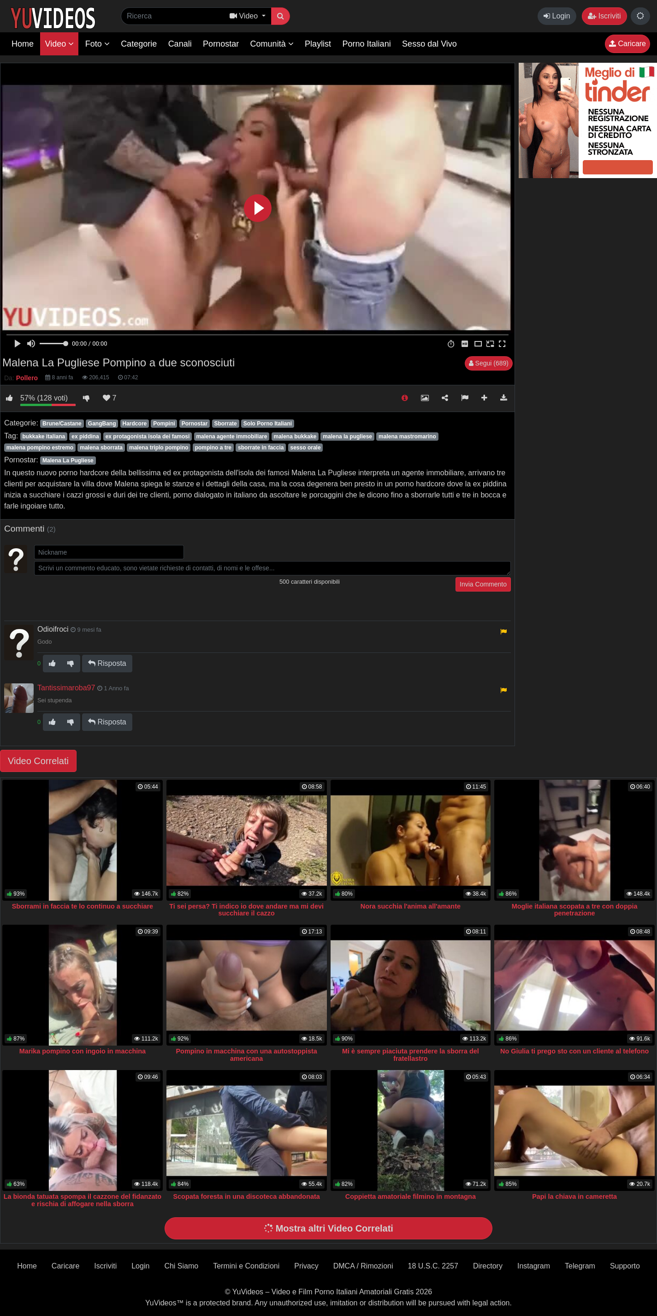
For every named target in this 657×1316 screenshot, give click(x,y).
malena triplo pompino (159, 447)
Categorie (139, 43)
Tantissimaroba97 (66, 688)
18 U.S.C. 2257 (433, 1266)
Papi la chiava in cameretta (574, 1196)
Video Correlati (38, 761)
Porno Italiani (367, 43)
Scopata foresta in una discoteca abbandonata (246, 1196)
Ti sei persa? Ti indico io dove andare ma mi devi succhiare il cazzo (246, 910)
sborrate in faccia (261, 447)
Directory (488, 1266)
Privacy (306, 1266)
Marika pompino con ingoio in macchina (82, 1051)
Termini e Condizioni (246, 1266)
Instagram (533, 1266)
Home (23, 43)
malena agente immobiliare (231, 436)
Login (557, 16)
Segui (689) (489, 363)
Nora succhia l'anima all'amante (411, 906)
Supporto (625, 1266)
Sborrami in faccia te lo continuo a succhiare (82, 906)
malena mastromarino (407, 436)
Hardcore (135, 423)
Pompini (164, 423)
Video (59, 43)
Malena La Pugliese (68, 460)
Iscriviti (604, 16)
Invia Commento (483, 584)
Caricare (627, 44)
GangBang (102, 423)
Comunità (272, 43)
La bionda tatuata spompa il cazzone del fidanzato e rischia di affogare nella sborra (82, 1200)
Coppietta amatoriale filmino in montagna (410, 1196)
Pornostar (221, 43)
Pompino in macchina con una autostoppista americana (246, 1054)
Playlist (318, 43)
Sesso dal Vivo (429, 43)
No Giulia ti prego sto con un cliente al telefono (574, 1051)
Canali (180, 43)
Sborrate (225, 423)
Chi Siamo (181, 1266)
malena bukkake (295, 436)
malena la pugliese (347, 436)
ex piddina (85, 436)
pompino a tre (213, 447)
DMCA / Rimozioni (363, 1266)
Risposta (107, 663)
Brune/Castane (62, 423)
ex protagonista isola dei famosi (148, 436)
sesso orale (305, 447)
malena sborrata (101, 447)
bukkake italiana (43, 436)
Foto (97, 43)
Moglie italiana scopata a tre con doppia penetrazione (575, 910)
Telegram (580, 1266)
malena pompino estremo (39, 447)
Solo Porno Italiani (267, 423)
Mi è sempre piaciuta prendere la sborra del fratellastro (410, 1054)
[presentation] (104, 595)
